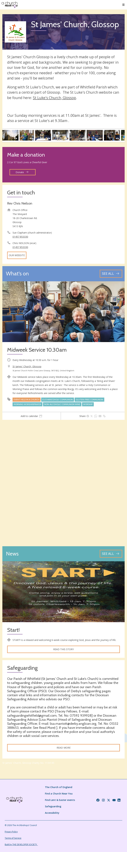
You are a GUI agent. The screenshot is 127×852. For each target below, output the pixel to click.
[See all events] (111, 274)
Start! (13, 630)
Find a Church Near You (59, 793)
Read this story (63, 649)
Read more (64, 747)
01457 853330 (20, 236)
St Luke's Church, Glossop (54, 97)
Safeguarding (53, 806)
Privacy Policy (11, 831)
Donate (22, 172)
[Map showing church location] (63, 483)
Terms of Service (13, 838)
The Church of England (58, 787)
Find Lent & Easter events (60, 800)
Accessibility (52, 812)
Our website (17, 255)
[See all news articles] (111, 554)
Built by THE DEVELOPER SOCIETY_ (21, 844)
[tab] (31, 416)
